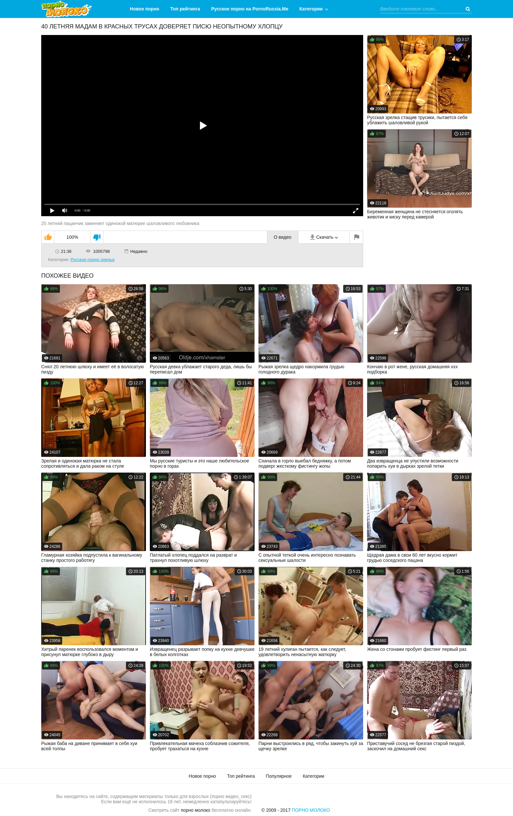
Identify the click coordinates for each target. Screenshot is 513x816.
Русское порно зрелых (92, 259)
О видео (283, 237)
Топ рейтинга (185, 8)
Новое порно (144, 8)
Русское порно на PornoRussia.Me (250, 8)
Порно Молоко (311, 810)
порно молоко (195, 810)
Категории (311, 8)
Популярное (279, 776)
